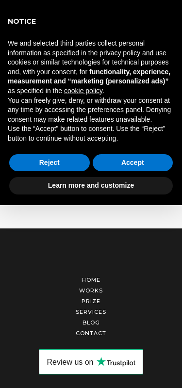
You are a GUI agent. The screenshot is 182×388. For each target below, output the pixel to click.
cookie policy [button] (83, 91)
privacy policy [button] (119, 53)
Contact (91, 333)
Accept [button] (132, 162)
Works (91, 290)
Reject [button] (49, 162)
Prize (91, 301)
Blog (91, 322)
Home (91, 279)
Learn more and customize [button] (91, 185)
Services (91, 311)
